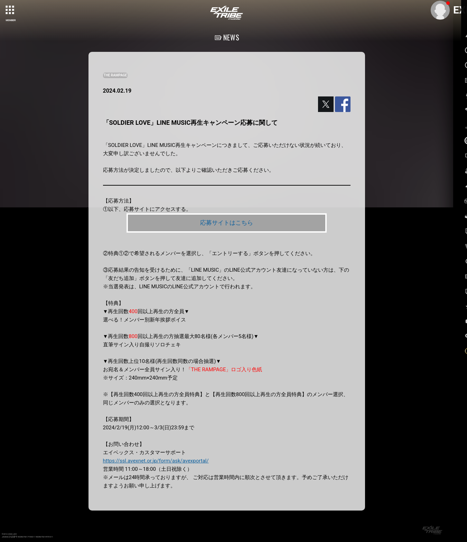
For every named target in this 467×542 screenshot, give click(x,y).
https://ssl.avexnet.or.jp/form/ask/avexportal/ (156, 461)
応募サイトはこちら (226, 222)
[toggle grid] (11, 11)
